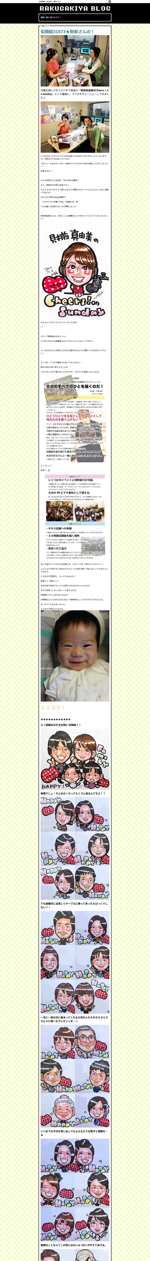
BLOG (49, 1)
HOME (43, 1)
